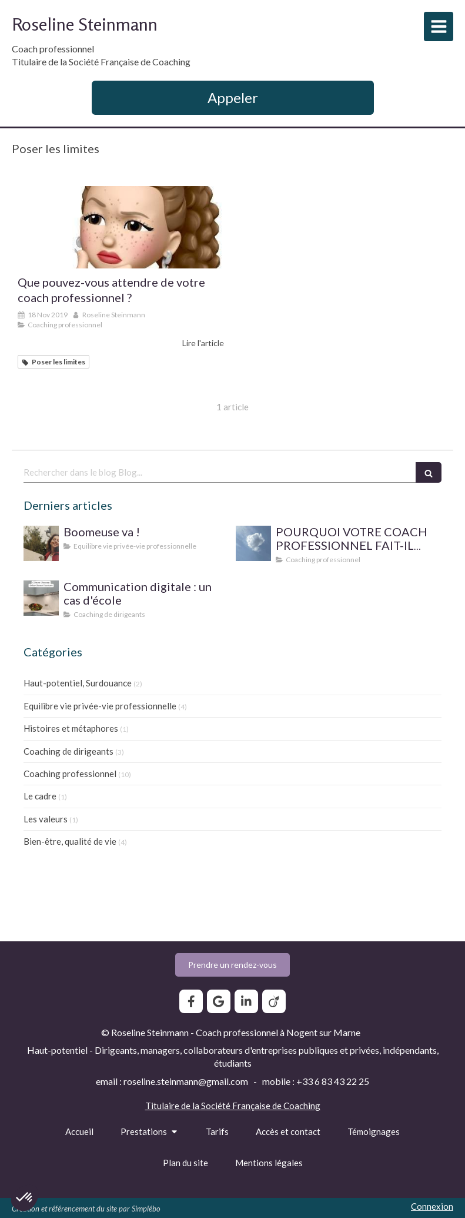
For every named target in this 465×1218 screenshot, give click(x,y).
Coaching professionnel (70, 773)
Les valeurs (46, 819)
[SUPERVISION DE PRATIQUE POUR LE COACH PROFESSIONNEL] (253, 543)
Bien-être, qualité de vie (70, 841)
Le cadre (40, 796)
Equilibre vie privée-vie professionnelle (100, 706)
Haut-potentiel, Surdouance (78, 683)
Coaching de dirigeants (68, 751)
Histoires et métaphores (71, 728)
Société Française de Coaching (260, 1105)
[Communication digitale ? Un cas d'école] (41, 598)
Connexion (432, 1206)
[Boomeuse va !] (41, 543)
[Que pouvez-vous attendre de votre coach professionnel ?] (121, 227)
